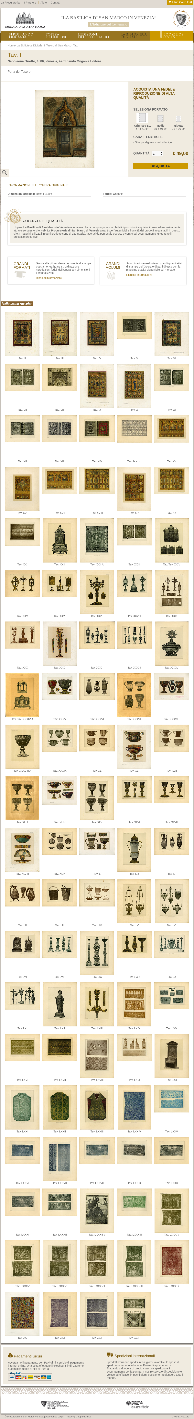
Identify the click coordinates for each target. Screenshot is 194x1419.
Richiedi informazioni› (49, 277)
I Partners (30, 2)
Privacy (70, 1416)
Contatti (55, 2)
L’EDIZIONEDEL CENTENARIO (93, 36)
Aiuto (44, 2)
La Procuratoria (10, 2)
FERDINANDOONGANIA (21, 36)
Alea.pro (184, 1416)
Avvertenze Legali (54, 1416)
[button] (161, 152)
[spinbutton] (156, 153)
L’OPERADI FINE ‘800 (56, 36)
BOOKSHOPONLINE (173, 36)
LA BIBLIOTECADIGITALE (134, 36)
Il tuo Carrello (180, 2)
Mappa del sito (83, 1416)
